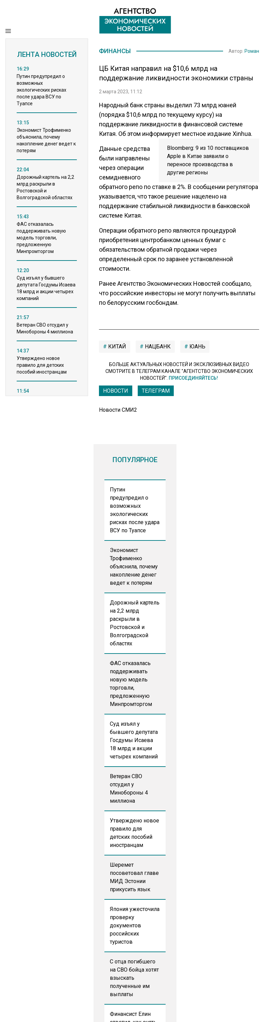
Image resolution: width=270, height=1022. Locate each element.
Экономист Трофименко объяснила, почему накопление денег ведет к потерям (134, 567)
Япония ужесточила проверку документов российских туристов (134, 926)
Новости (115, 391)
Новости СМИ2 (118, 410)
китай (116, 347)
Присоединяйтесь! (193, 378)
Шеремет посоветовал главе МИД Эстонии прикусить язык (134, 877)
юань (196, 347)
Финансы (116, 51)
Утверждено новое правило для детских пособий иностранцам (134, 833)
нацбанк (157, 347)
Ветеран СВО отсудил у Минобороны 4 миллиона (129, 789)
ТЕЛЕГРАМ (156, 391)
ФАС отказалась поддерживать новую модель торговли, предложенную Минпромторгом (131, 684)
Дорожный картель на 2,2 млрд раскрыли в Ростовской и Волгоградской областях (134, 623)
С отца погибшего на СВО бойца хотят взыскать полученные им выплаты (134, 978)
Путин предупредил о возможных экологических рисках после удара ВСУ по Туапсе (134, 510)
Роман (251, 51)
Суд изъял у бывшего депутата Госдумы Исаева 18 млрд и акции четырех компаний (134, 740)
